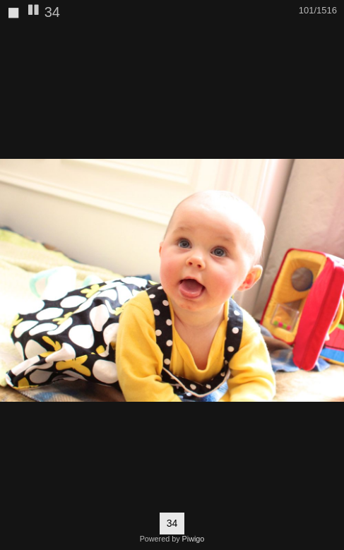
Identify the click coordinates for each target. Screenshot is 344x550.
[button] (331, 39)
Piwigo (193, 538)
